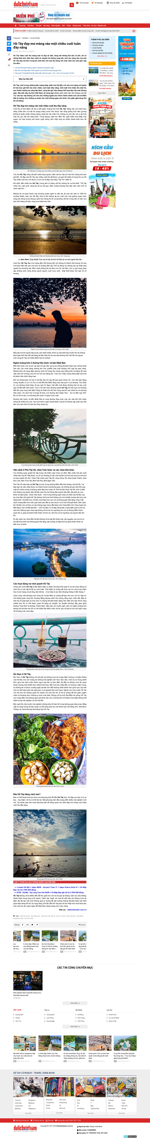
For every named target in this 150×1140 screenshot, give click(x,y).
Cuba (123, 1103)
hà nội (58, 916)
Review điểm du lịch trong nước (83, 31)
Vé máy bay (97, 3)
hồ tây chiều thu (71, 916)
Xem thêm (28, 1113)
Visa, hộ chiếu (113, 3)
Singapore (31, 1100)
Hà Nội (17, 1018)
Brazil (124, 1100)
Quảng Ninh (19, 1015)
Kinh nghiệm (55, 25)
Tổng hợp (22, 25)
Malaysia (31, 1103)
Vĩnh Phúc (81, 1021)
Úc (60, 1105)
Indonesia (18, 1103)
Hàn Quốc (62, 1100)
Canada (111, 1100)
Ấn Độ (48, 1108)
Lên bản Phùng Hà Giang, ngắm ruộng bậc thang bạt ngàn (34, 68)
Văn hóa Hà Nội (97, 50)
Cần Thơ (18, 1021)
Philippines (32, 1108)
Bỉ (77, 1106)
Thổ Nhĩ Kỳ (80, 1108)
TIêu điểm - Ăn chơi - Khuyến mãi (94, 25)
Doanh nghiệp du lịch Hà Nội (102, 53)
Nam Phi (124, 1106)
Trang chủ (16, 38)
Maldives (18, 1108)
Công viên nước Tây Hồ (48, 916)
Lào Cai (109, 1010)
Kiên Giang (81, 1018)
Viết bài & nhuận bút (22, 1120)
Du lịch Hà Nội (35, 38)
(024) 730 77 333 (75, 1120)
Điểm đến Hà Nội (98, 43)
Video (69, 25)
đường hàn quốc (18, 918)
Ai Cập (124, 1108)
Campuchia (19, 1106)
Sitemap (51, 1120)
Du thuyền (127, 3)
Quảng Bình (51, 1015)
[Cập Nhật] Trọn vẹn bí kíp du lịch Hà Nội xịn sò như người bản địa (56, 259)
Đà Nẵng (80, 1015)
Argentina (111, 1108)
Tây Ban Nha (95, 1108)
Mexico (110, 1106)
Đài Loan (62, 1108)
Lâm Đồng (50, 1018)
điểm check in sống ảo (36, 31)
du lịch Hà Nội (30, 382)
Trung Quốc (50, 1102)
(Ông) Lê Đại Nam (96, 1126)
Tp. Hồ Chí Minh (114, 1018)
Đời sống (46, 25)
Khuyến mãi (77, 25)
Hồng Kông (63, 1102)
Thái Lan (18, 1100)
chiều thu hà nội (25, 916)
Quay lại (82, 925)
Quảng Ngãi (51, 1021)
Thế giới (39, 25)
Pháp (92, 1100)
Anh (78, 1100)
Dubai (48, 1105)
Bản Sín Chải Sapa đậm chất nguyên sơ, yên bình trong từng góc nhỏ (38, 70)
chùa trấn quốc (35, 916)
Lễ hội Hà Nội (97, 48)
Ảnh (63, 25)
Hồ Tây (63, 916)
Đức (78, 1103)
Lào (29, 1106)
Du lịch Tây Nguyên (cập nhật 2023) (107, 31)
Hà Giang (79, 1010)
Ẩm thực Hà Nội (97, 45)
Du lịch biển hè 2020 (52, 31)
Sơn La (46, 1010)
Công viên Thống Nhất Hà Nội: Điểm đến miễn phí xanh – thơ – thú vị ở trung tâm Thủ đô (44, 73)
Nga (92, 1106)
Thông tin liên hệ (38, 1120)
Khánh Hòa (112, 1015)
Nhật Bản (49, 1100)
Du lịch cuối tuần (65, 31)
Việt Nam (30, 25)
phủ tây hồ (80, 916)
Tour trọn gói (82, 3)
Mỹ (109, 1103)
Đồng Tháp (112, 1021)
